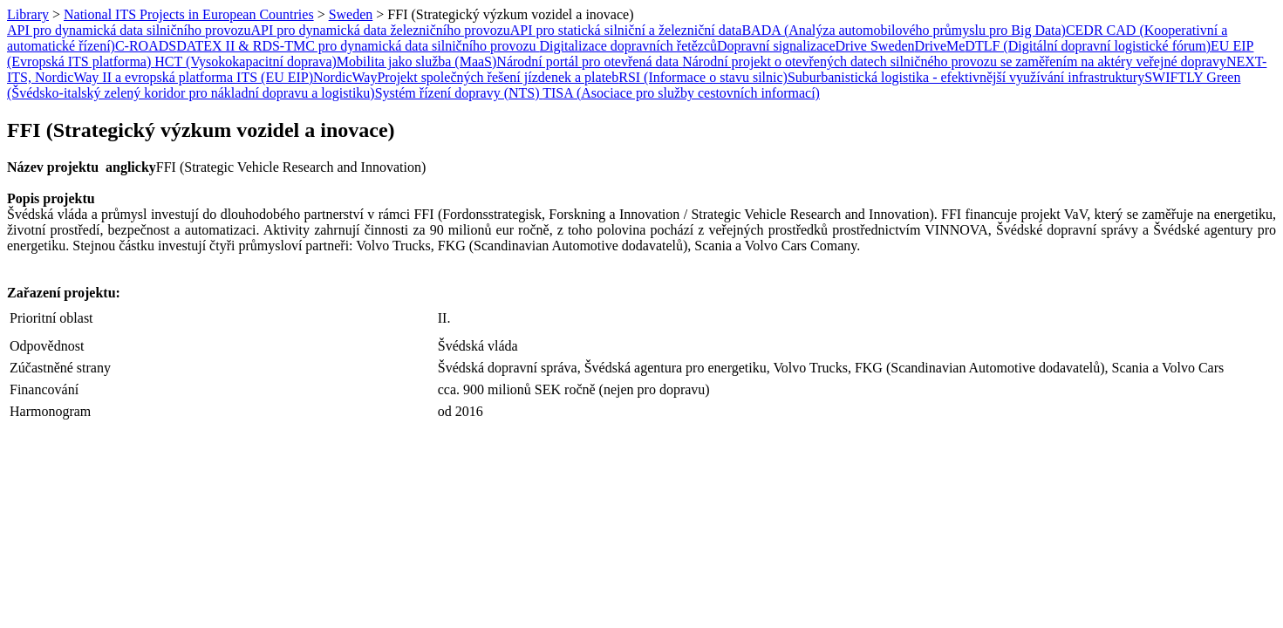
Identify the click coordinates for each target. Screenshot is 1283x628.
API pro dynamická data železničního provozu (380, 30)
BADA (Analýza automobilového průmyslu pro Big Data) (903, 30)
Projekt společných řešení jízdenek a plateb (497, 77)
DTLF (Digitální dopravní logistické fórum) (1088, 45)
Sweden (351, 14)
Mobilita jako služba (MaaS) (417, 61)
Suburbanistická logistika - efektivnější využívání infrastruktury (966, 77)
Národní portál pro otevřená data (589, 61)
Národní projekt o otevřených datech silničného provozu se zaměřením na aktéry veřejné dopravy (954, 61)
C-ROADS (145, 45)
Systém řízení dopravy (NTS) (459, 92)
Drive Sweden (875, 45)
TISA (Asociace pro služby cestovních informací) (681, 92)
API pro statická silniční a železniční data (626, 30)
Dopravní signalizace (776, 45)
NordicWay (345, 77)
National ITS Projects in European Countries (189, 14)
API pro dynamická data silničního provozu (129, 30)
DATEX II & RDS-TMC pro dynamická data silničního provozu (357, 45)
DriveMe (940, 45)
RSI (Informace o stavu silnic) (703, 77)
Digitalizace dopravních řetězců (628, 45)
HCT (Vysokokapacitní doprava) (245, 61)
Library (28, 14)
